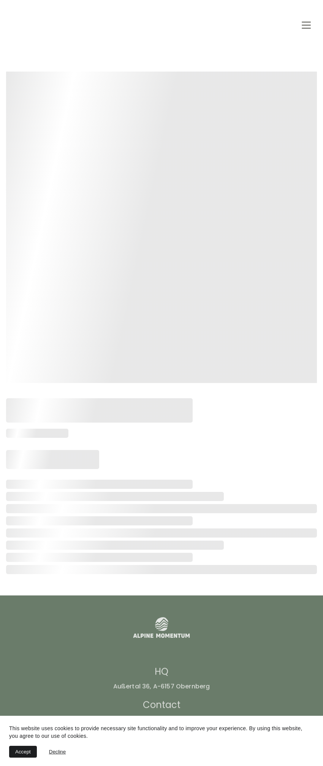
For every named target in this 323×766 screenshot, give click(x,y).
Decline (57, 752)
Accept (23, 752)
